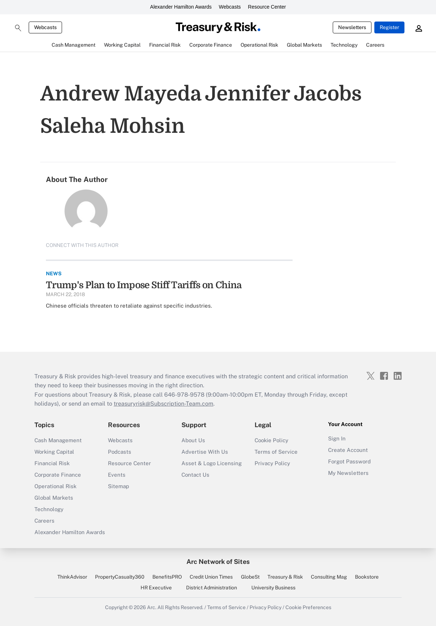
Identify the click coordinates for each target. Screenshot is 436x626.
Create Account (348, 450)
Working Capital (54, 452)
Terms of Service (276, 452)
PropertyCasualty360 (119, 577)
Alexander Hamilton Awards (181, 7)
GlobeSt (250, 577)
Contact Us (195, 475)
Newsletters (352, 27)
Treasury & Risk (285, 577)
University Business (273, 587)
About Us (193, 440)
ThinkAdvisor (72, 577)
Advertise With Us (204, 452)
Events (116, 475)
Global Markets (53, 498)
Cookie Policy (271, 440)
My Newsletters (348, 473)
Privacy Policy (272, 463)
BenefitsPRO (167, 577)
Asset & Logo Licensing (211, 463)
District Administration (211, 587)
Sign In (337, 438)
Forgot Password (349, 461)
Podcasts (119, 452)
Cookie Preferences (308, 607)
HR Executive (156, 587)
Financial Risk (52, 463)
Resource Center (267, 7)
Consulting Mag (329, 577)
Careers (44, 521)
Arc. (151, 607)
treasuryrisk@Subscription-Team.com (163, 403)
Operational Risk (55, 486)
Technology (48, 509)
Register (389, 27)
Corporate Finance (57, 475)
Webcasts (230, 7)
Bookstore (367, 577)
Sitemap (118, 486)
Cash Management (58, 440)
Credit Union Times (211, 577)
